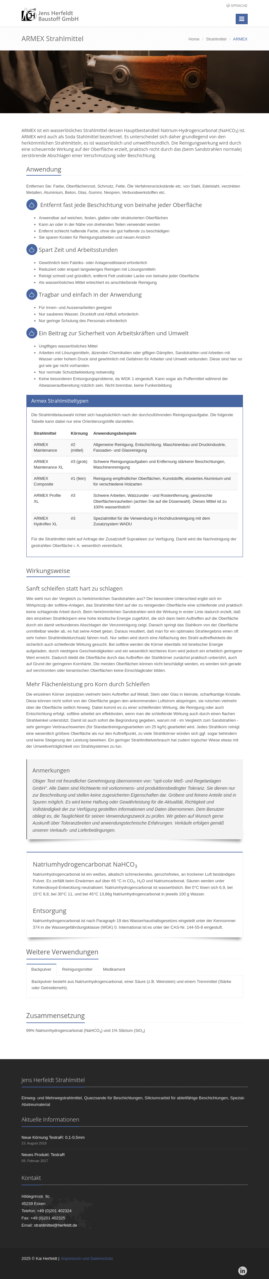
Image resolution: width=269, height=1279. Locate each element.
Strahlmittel (216, 39)
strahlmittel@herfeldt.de (55, 1225)
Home (194, 39)
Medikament (114, 969)
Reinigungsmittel (77, 969)
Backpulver (41, 969)
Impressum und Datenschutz (87, 1258)
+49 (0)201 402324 (54, 1210)
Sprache (239, 6)
